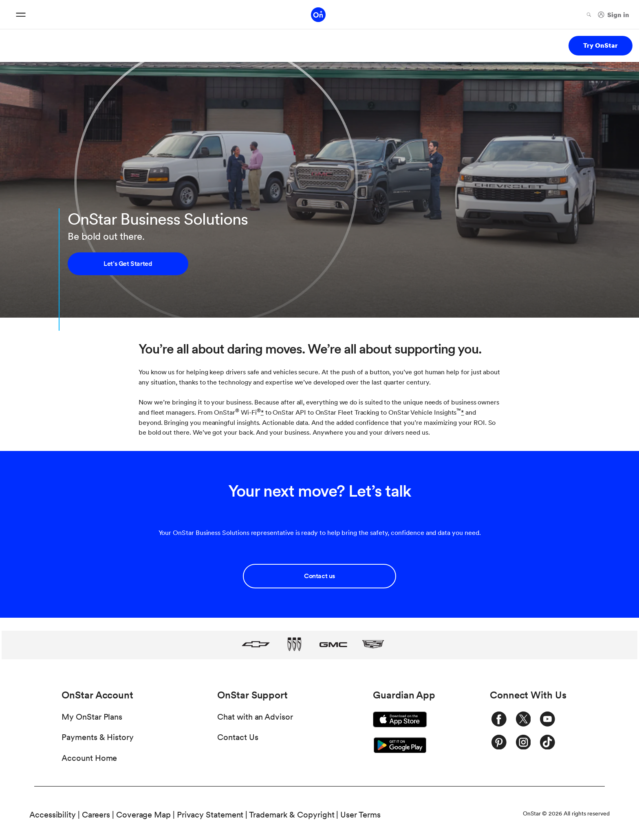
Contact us (319, 576)
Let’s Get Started (128, 263)
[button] (262, 412)
